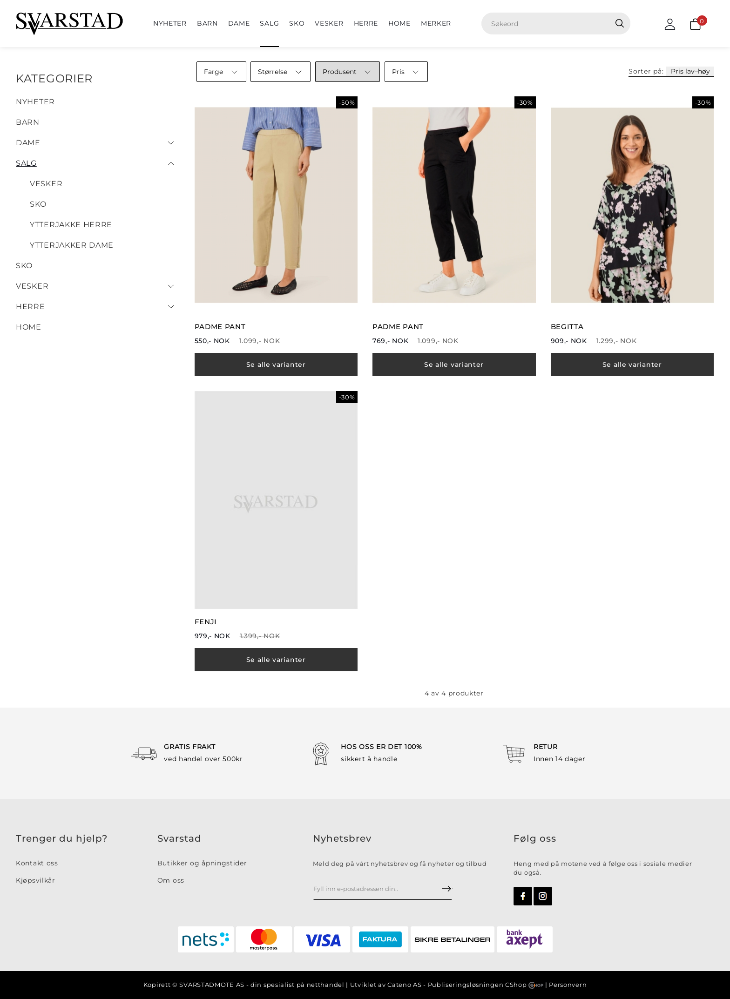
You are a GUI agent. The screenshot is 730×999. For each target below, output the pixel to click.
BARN (207, 23)
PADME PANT (220, 326)
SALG (269, 23)
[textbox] (559, 23)
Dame (239, 23)
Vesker (329, 23)
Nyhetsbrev (342, 838)
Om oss (170, 880)
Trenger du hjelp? (62, 838)
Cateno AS (404, 984)
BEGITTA (567, 326)
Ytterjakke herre (71, 224)
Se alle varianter (276, 364)
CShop (524, 984)
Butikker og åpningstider (202, 863)
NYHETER (170, 23)
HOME (399, 23)
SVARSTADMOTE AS (211, 984)
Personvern (568, 984)
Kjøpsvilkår (35, 880)
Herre (366, 23)
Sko (296, 23)
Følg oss (535, 838)
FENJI (206, 621)
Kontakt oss (37, 863)
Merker (436, 23)
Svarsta (176, 838)
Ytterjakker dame (72, 245)
